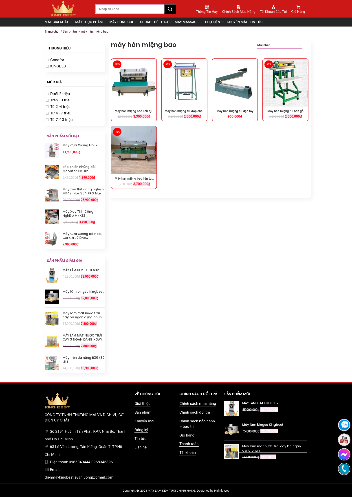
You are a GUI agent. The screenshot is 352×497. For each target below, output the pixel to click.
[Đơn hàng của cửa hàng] (279, 46)
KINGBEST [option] (59, 66)
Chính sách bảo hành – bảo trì (197, 424)
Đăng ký (141, 430)
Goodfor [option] (57, 60)
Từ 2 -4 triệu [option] (60, 106)
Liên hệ (140, 447)
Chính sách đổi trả (194, 412)
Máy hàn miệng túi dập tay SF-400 (234, 111)
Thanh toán (188, 443)
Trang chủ (52, 31)
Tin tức (140, 438)
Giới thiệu (142, 403)
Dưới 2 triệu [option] (60, 93)
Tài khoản (187, 452)
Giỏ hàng (186, 435)
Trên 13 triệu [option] (61, 100)
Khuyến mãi (144, 421)
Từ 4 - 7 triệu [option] (60, 113)
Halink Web (221, 490)
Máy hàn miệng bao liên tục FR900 (134, 111)
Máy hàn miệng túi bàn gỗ (285, 111)
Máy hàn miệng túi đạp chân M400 (184, 111)
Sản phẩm (70, 31)
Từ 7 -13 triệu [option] (61, 119)
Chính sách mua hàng (197, 403)
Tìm (170, 9)
